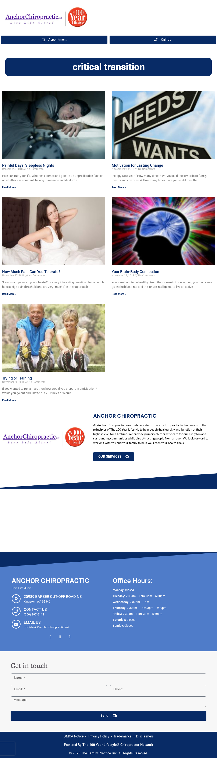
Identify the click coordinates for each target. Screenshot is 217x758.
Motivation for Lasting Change (137, 165)
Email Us (32, 622)
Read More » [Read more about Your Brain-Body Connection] (119, 293)
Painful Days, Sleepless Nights (28, 165)
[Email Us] (16, 624)
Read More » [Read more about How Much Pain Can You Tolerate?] (9, 293)
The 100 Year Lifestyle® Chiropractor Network (117, 745)
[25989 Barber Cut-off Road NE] (16, 598)
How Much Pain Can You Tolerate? (31, 271)
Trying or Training (17, 378)
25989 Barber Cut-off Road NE (53, 596)
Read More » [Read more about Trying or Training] (9, 400)
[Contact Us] (16, 611)
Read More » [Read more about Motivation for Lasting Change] (119, 187)
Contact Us (35, 609)
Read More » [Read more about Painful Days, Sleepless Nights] (9, 187)
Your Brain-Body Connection (135, 271)
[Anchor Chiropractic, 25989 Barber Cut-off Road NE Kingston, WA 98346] (108, 520)
